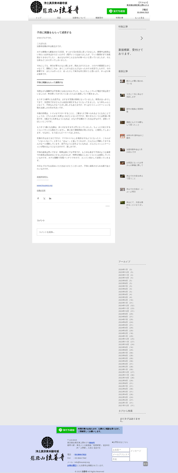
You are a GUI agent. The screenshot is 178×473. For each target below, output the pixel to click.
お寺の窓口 (72, 465)
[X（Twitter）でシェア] (44, 198)
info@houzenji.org (82, 462)
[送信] (145, 464)
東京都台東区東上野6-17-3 (138, 5)
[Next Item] (142, 38)
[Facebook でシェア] (38, 198)
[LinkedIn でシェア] (50, 198)
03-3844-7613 (143, 12)
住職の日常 (41, 190)
